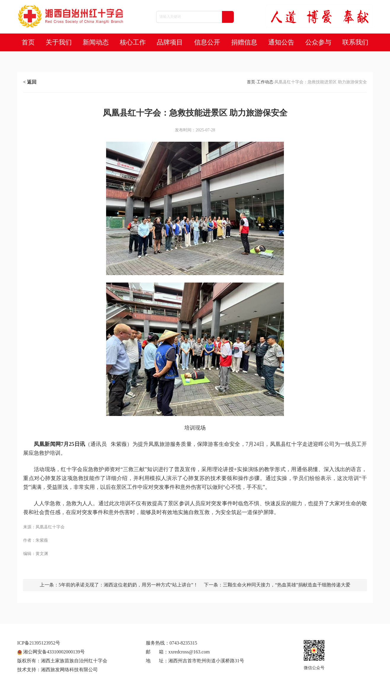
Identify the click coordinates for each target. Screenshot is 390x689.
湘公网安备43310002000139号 (51, 651)
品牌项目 (170, 42)
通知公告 (281, 42)
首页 (28, 42)
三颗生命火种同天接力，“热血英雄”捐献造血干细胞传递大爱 (286, 584)
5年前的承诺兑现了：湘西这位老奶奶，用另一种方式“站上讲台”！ (128, 584)
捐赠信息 (244, 42)
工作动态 (265, 82)
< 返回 (29, 81)
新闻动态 (96, 42)
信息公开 (207, 42)
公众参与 (318, 42)
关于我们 (59, 42)
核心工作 (133, 42)
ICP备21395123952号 (38, 642)
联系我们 (355, 42)
